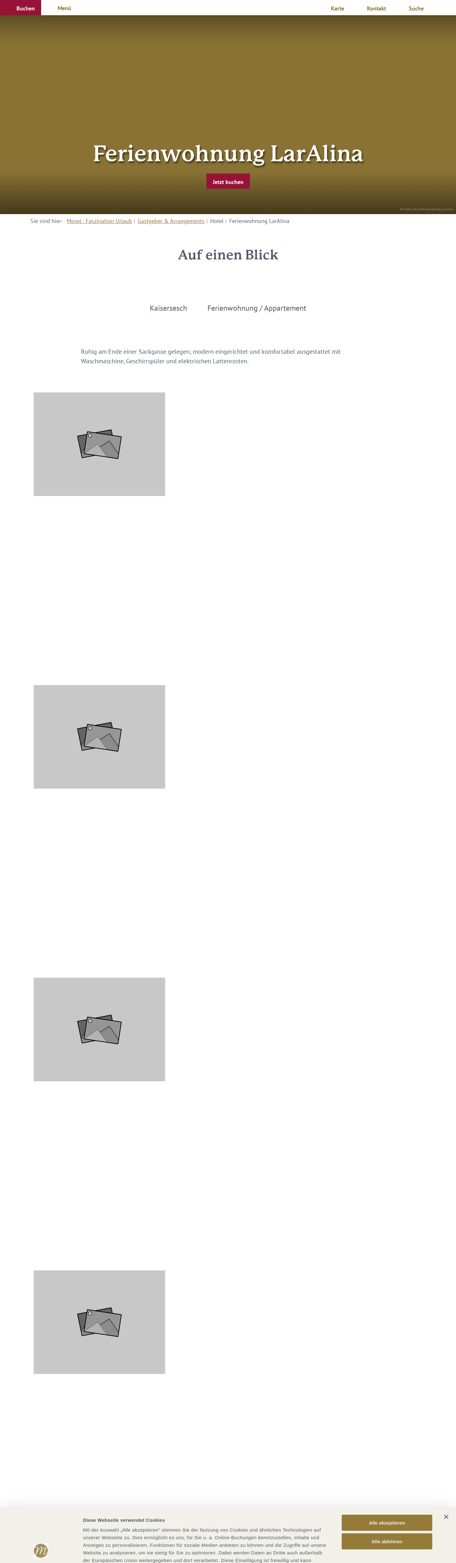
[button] (20, 7)
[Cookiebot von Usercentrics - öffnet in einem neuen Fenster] (41, 1550)
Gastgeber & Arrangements (171, 221)
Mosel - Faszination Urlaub (99, 221)
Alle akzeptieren (387, 1472)
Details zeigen (337, 1550)
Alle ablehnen (386, 1490)
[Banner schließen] (446, 1466)
